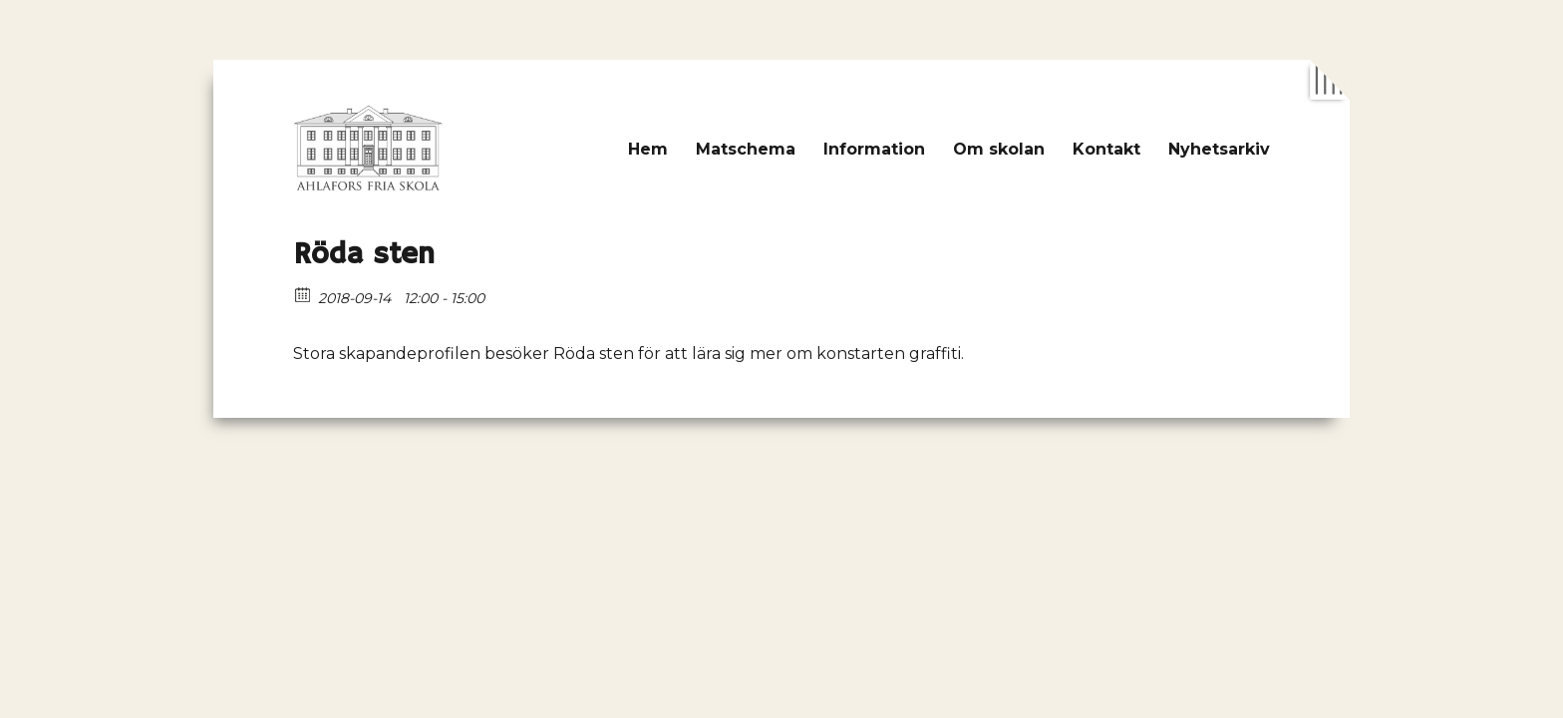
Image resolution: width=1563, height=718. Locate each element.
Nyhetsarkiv (1219, 149)
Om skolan (999, 149)
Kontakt (1106, 149)
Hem (648, 149)
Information (874, 149)
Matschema (745, 149)
